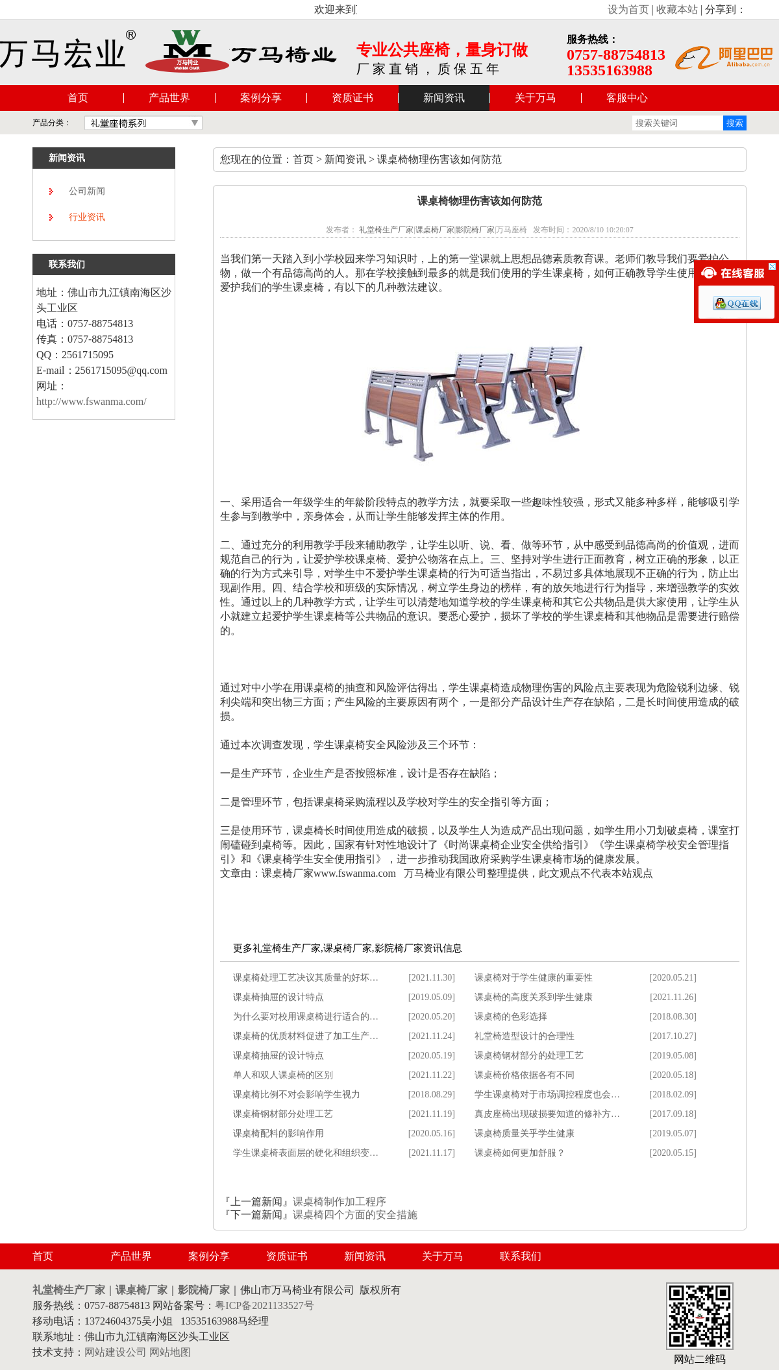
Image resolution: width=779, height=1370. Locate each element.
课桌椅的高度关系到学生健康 (534, 997)
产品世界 (169, 97)
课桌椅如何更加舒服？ (520, 1153)
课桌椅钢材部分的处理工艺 (529, 1055)
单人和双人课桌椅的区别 (283, 1075)
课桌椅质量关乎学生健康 (525, 1133)
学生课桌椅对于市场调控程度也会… (547, 1094)
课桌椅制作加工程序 (339, 1201)
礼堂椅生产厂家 (386, 229)
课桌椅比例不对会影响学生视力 (296, 1094)
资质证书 (352, 97)
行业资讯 (87, 217)
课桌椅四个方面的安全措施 (355, 1214)
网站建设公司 (115, 1352)
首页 (78, 97)
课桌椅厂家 (434, 229)
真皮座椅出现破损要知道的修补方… (547, 1114)
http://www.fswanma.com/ (91, 401)
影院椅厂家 (475, 229)
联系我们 (520, 1256)
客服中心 (627, 97)
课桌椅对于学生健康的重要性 (534, 978)
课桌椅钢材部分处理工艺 (283, 1114)
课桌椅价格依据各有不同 (525, 1075)
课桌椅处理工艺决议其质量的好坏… (305, 978)
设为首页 (628, 9)
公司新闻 (87, 191)
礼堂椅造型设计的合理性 (525, 1036)
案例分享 (261, 97)
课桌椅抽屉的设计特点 (278, 997)
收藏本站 (677, 9)
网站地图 (170, 1352)
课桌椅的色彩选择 (511, 1016)
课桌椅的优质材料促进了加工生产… (305, 1036)
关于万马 (535, 97)
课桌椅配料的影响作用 (278, 1133)
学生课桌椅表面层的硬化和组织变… (305, 1153)
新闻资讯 (444, 97)
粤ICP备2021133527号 (264, 1305)
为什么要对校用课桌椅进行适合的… (305, 1016)
